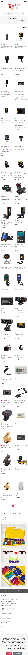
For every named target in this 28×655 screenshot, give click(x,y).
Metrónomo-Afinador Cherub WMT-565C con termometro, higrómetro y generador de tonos (21, 95)
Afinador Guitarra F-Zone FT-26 (6, 289)
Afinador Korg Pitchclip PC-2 (19, 356)
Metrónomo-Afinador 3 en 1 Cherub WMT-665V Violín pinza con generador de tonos (7, 149)
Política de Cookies (5, 621)
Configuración (17, 653)
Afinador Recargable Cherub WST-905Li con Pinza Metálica (21, 69)
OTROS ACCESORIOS (20, 20)
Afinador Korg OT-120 (21, 494)
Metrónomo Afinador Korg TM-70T (20, 334)
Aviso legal (3, 616)
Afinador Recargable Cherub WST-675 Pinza (21, 46)
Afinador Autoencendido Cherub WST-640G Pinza (6, 121)
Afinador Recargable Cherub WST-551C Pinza (6, 92)
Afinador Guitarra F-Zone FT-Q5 (6, 268)
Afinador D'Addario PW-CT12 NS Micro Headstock (7, 424)
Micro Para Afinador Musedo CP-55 (6, 379)
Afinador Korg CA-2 (21, 424)
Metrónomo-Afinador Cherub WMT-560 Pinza (20, 147)
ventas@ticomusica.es (10, 608)
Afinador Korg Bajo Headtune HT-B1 (6, 447)
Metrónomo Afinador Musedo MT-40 (6, 402)
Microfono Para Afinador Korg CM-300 (20, 402)
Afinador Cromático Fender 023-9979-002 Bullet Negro (21, 198)
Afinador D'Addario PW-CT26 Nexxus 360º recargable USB (21, 174)
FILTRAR (22, 27)
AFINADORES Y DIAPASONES (10, 22)
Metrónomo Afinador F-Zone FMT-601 (20, 246)
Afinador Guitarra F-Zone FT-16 (21, 221)
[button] (9, 585)
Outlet (22, 591)
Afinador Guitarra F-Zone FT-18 (21, 289)
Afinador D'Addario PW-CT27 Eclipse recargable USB (6, 174)
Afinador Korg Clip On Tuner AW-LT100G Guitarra (7, 334)
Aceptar (9, 653)
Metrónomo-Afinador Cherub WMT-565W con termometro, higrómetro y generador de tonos (21, 123)
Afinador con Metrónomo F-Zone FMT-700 (6, 246)
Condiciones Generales (6, 613)
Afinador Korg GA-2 (21, 446)
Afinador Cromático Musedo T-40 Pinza (6, 357)
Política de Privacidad (6, 618)
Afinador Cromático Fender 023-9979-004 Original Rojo (6, 223)
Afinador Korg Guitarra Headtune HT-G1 (6, 495)
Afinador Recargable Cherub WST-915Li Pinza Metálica (6, 69)
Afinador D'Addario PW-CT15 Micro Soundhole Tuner (6, 198)
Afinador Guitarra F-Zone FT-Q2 (21, 268)
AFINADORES (23, 22)
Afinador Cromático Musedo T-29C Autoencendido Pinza (20, 471)
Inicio (4, 20)
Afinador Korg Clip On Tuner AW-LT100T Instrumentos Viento (21, 311)
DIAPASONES (5, 519)
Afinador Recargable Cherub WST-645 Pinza (6, 46)
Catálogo (10, 20)
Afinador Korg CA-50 (21, 379)
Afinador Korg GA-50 (7, 309)
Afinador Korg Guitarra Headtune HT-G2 (6, 469)
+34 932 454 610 (8, 605)
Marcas (3, 629)
